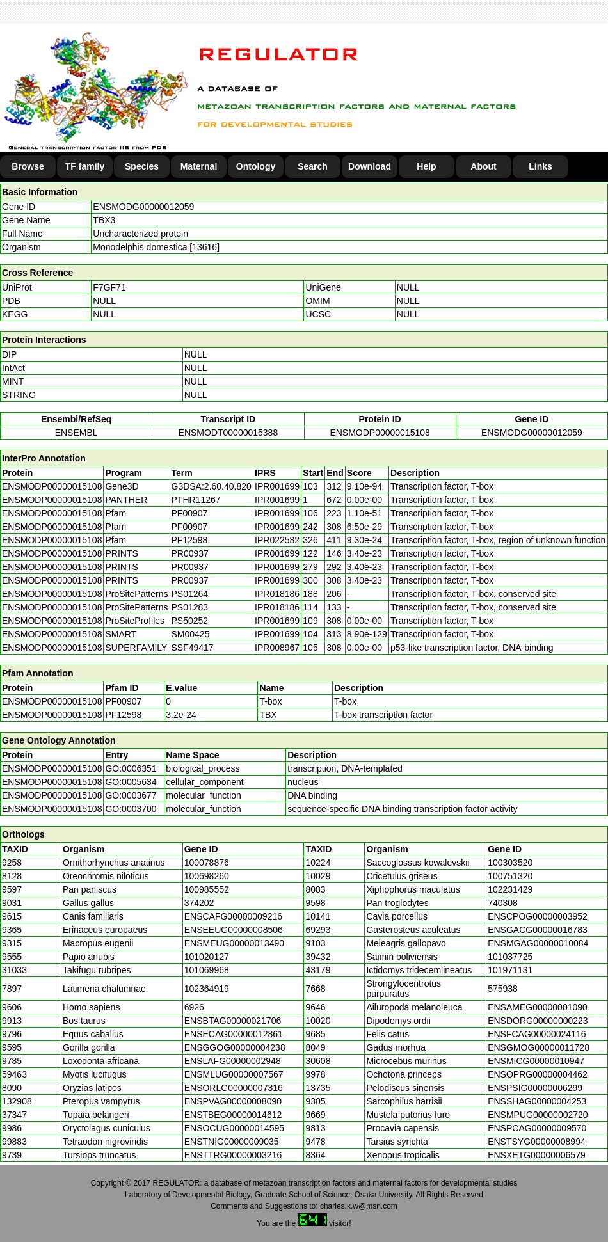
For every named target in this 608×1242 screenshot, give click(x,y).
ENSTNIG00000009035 (231, 1141)
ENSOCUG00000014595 (234, 1128)
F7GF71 (109, 287)
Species (142, 166)
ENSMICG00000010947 (536, 1061)
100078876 (206, 862)
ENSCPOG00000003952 (538, 916)
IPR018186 (277, 594)
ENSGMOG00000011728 (538, 1047)
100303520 (510, 862)
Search (313, 166)
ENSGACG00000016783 (538, 930)
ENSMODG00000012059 (143, 207)
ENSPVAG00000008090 (233, 1101)
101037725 (510, 956)
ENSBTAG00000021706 (233, 1020)
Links (540, 166)
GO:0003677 (130, 795)
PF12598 (123, 715)
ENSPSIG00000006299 (535, 1088)
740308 (503, 903)
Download (369, 166)
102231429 (510, 889)
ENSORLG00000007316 (233, 1088)
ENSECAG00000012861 (233, 1034)
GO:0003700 (130, 809)
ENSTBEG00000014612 (233, 1115)
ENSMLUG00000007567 (234, 1074)
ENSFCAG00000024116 (537, 1034)
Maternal (199, 166)
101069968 (206, 970)
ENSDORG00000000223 (538, 1020)
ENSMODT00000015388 (228, 432)
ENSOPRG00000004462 (538, 1074)
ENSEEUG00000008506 (233, 930)
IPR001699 (277, 486)
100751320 (510, 876)
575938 (503, 988)
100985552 (206, 889)
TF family (84, 166)
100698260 (206, 876)
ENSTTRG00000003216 (233, 1155)
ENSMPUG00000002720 (538, 1115)
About (483, 166)
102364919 (206, 988)
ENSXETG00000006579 (537, 1155)
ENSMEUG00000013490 (234, 943)
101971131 (510, 970)
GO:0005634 (130, 782)
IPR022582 (277, 540)
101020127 (206, 956)
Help (426, 166)
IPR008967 (277, 647)
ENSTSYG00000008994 (537, 1141)
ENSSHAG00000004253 (537, 1101)
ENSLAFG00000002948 (232, 1061)
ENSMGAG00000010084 (538, 943)
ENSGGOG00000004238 (234, 1047)
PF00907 (123, 701)
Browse (28, 166)
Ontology (255, 166)
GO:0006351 (130, 768)
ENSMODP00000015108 (379, 432)
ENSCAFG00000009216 (233, 916)
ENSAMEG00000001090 (538, 1007)
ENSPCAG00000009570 (537, 1128)
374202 (199, 903)
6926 (194, 1007)
